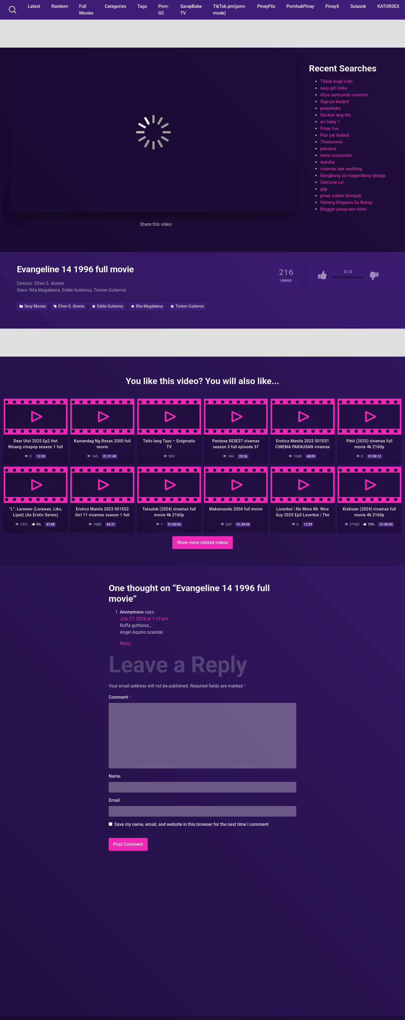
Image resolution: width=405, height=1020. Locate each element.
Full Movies (86, 10)
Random (59, 6)
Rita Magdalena (147, 306)
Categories (115, 6)
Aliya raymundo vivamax (344, 94)
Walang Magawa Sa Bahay (346, 202)
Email (114, 799)
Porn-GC (163, 10)
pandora (328, 148)
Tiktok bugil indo (336, 81)
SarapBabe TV (191, 10)
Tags (142, 6)
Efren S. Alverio (69, 306)
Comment (120, 696)
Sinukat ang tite (335, 115)
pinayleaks (330, 108)
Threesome (331, 142)
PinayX (332, 6)
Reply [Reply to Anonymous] (125, 642)
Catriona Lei (332, 182)
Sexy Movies (33, 306)
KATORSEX (388, 6)
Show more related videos (202, 541)
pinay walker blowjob (340, 195)
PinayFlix (266, 6)
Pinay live (329, 128)
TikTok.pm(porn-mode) (229, 10)
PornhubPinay (300, 6)
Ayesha (327, 162)
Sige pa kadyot (334, 101)
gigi (323, 189)
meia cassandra (336, 155)
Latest (34, 6)
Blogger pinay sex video (343, 209)
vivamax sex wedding (341, 168)
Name (114, 775)
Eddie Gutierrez (107, 306)
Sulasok (358, 6)
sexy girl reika (333, 88)
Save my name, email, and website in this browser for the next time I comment (191, 823)
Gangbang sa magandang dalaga (352, 175)
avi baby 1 (330, 121)
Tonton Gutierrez (187, 306)
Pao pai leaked (334, 135)
